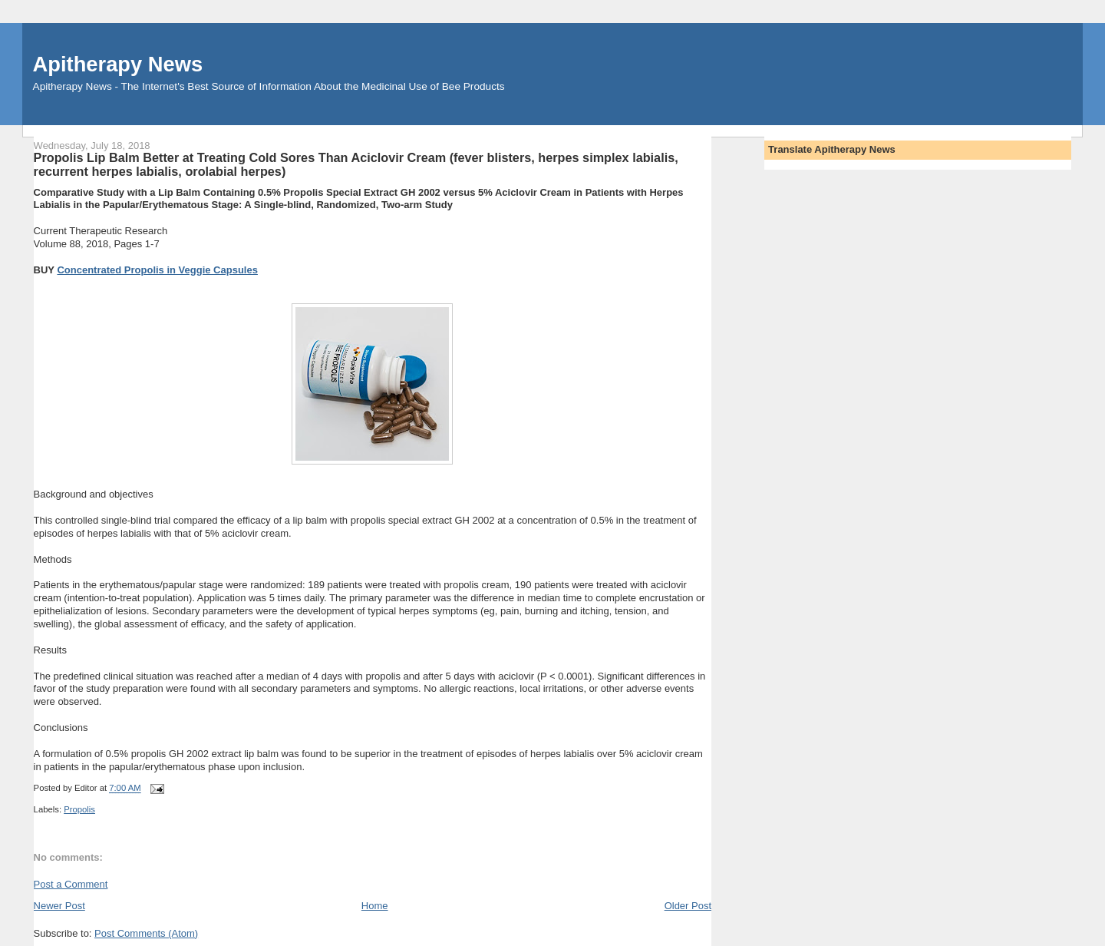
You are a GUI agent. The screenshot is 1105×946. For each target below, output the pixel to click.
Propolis (79, 809)
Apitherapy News (118, 64)
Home (374, 905)
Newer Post (59, 905)
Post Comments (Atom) (146, 933)
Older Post (688, 905)
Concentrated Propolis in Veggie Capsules (157, 270)
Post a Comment (71, 884)
